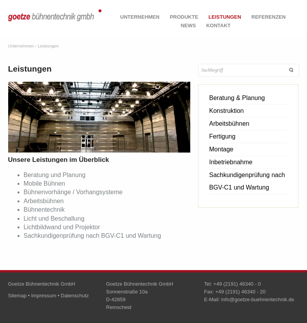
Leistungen (225, 17)
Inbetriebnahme (231, 162)
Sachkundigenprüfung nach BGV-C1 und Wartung (247, 181)
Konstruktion (226, 110)
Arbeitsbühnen (229, 123)
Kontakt (218, 25)
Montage (221, 149)
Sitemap (17, 295)
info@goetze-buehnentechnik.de (257, 299)
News (188, 25)
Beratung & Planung (237, 98)
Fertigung (222, 136)
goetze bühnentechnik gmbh (55, 20)
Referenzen (268, 17)
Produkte (184, 17)
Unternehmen (140, 17)
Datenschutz (75, 295)
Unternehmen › (22, 46)
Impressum (43, 295)
